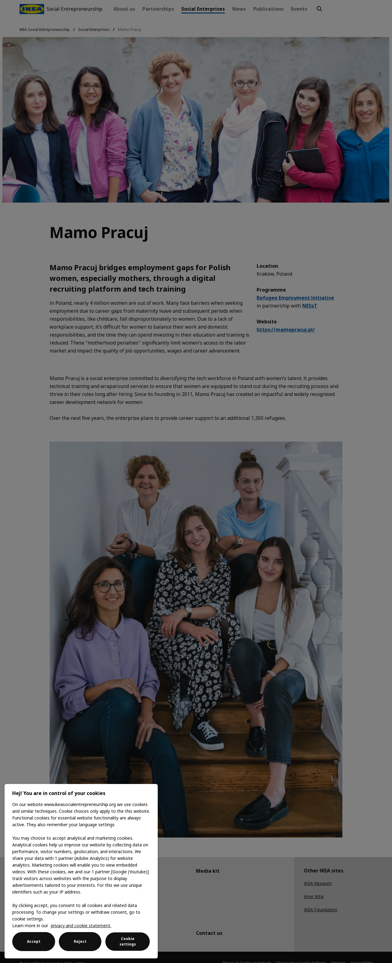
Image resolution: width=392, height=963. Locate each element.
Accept (33, 941)
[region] (81, 871)
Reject (80, 941)
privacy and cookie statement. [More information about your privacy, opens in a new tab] (81, 925)
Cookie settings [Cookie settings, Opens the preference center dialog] (127, 941)
